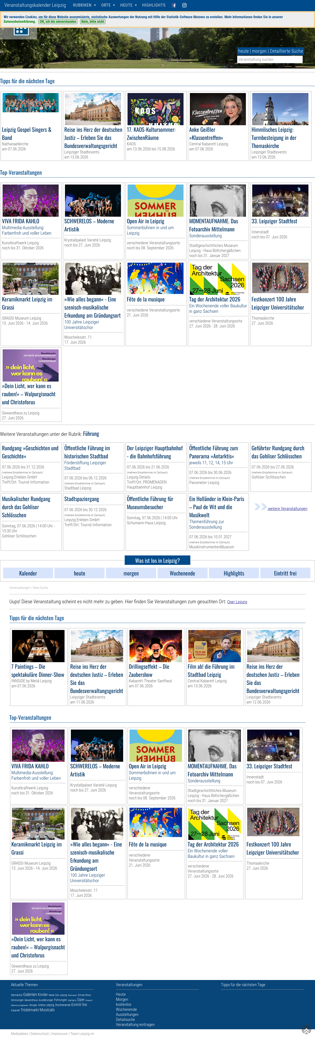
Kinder (43, 994)
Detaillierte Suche (286, 51)
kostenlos (123, 1004)
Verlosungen (17, 1000)
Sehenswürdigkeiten (19, 1005)
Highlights (154, 5)
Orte (106, 5)
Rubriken (82, 5)
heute (243, 51)
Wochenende (62, 1005)
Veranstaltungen (19, 588)
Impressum (59, 1033)
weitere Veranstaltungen (280, 508)
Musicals (47, 1009)
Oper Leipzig (237, 601)
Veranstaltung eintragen (135, 1024)
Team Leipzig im (82, 1033)
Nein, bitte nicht (92, 21)
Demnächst (16, 995)
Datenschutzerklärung (19, 21)
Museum (89, 1000)
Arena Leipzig (46, 1005)
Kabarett (15, 1010)
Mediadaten (19, 1033)
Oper (80, 999)
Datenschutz (40, 1033)
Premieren (72, 995)
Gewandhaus (31, 1000)
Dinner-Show (84, 995)
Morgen (33, 1005)
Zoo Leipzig (61, 995)
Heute (51, 995)
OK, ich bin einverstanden (58, 21)
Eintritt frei (79, 1004)
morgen (259, 51)
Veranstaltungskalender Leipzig (35, 5)
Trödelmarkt (30, 1010)
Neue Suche (40, 588)
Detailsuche (125, 1019)
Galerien (30, 994)
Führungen (60, 1000)
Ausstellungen (46, 1000)
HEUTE (126, 5)
